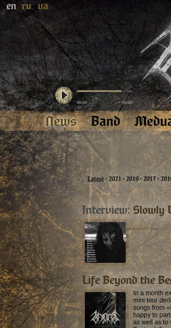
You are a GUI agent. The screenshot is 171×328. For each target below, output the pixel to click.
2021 (115, 179)
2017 (149, 179)
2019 (132, 179)
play (64, 96)
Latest (96, 179)
